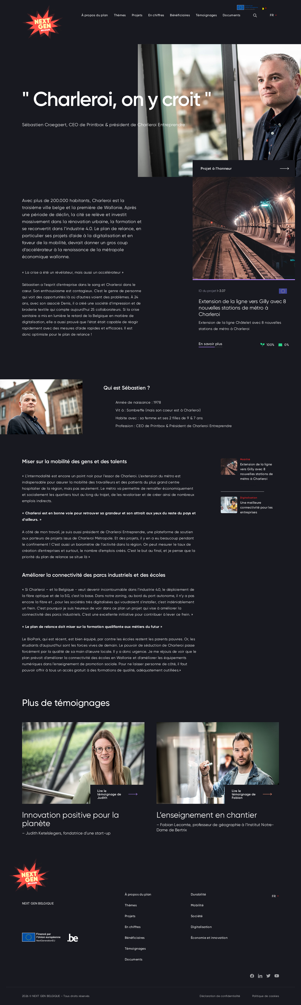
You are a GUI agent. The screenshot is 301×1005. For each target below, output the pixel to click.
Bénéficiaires (180, 15)
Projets (137, 15)
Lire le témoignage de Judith (117, 794)
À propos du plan (94, 15)
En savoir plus (210, 344)
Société (197, 916)
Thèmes (120, 15)
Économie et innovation (209, 938)
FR (272, 15)
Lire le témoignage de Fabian (252, 794)
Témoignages (206, 15)
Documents (231, 15)
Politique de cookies (265, 996)
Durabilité (198, 894)
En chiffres (156, 15)
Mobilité (197, 905)
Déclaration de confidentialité (220, 996)
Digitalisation (201, 927)
